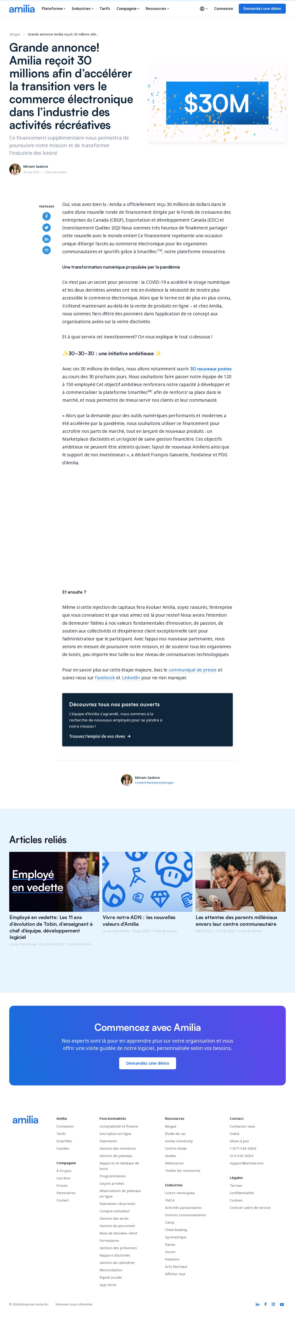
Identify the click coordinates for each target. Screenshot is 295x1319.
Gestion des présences (118, 1248)
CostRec (62, 1148)
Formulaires (109, 1240)
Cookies (236, 1200)
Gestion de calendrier (117, 1262)
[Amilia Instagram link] (273, 1304)
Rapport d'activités (115, 1255)
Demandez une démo (262, 8)
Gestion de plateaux (116, 1155)
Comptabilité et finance (119, 1126)
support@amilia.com (246, 1163)
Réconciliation (111, 1270)
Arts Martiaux (176, 1266)
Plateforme (53, 8)
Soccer (170, 1251)
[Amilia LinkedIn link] (257, 1304)
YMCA (170, 1200)
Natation (172, 1259)
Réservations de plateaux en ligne (120, 1193)
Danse (170, 1244)
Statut (234, 1133)
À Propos (63, 1170)
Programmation (113, 1176)
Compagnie (128, 8)
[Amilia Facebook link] (265, 1304)
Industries (82, 8)
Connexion (223, 8)
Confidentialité (242, 1192)
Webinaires (174, 1163)
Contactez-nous (242, 1126)
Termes (236, 1185)
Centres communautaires (185, 1215)
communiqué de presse (193, 670)
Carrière (63, 1178)
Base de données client (118, 1233)
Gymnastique (175, 1237)
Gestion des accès (114, 1218)
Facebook (105, 678)
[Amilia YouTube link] (282, 1304)
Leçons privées (112, 1183)
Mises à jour (239, 1141)
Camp (169, 1222)
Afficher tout (175, 1274)
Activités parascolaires (183, 1207)
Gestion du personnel (117, 1225)
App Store (108, 1284)
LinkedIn (131, 678)
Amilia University (179, 1141)
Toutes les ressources (182, 1170)
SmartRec (64, 1141)
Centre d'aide (176, 1148)
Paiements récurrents (117, 1203)
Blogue (15, 34)
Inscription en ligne (115, 1133)
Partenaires (66, 1192)
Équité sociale (111, 1277)
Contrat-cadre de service (250, 1207)
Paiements (108, 1141)
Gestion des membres (118, 1148)
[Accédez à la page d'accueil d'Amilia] (22, 8)
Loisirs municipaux (180, 1192)
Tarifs (105, 8)
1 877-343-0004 (243, 1148)
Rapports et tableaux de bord (119, 1166)
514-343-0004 (241, 1155)
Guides (170, 1155)
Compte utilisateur (115, 1211)
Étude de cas (175, 1133)
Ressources (157, 8)
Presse (62, 1185)
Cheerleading (176, 1229)
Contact (62, 1200)
